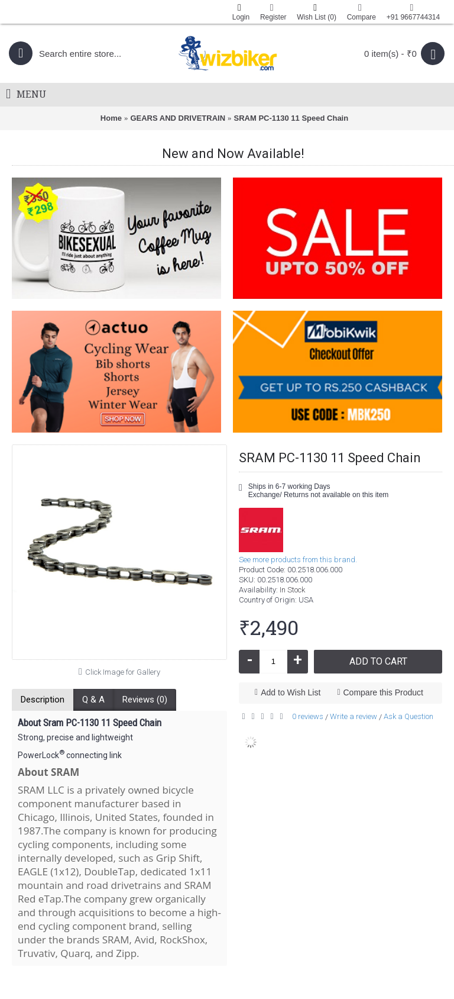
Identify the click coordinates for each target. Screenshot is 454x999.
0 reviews (307, 716)
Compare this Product (383, 692)
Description (42, 699)
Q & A (93, 699)
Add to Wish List (290, 692)
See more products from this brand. (298, 559)
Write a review (353, 716)
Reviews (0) (144, 699)
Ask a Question (408, 716)
